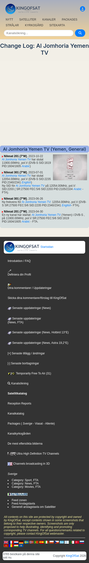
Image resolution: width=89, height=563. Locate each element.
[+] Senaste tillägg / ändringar (26, 353)
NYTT (9, 19)
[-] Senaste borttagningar (23, 363)
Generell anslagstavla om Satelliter (34, 507)
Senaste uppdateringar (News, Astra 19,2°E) (38, 343)
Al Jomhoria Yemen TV (16, 159)
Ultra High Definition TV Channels (33, 453)
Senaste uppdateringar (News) (29, 308)
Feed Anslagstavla (23, 503)
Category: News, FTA (25, 483)
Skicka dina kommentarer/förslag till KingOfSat (37, 298)
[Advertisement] (44, 101)
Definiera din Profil (19, 272)
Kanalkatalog (16, 413)
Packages (14, 423)
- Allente (48, 423)
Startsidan (28, 247)
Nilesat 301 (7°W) (15, 172)
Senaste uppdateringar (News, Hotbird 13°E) (38, 332)
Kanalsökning (18, 383)
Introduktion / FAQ (19, 261)
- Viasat (37, 423)
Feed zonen (19, 500)
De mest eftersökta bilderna (25, 443)
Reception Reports (19, 403)
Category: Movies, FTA (26, 487)
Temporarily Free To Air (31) (29, 373)
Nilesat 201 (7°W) (15, 156)
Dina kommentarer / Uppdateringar (30, 286)
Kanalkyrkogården (19, 433)
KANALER (49, 19)
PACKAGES (69, 19)
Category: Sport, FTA (25, 480)
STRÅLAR (12, 25)
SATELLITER (27, 19)
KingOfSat (72, 556)
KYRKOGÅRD (34, 25)
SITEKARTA (57, 25)
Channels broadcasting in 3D (29, 463)
